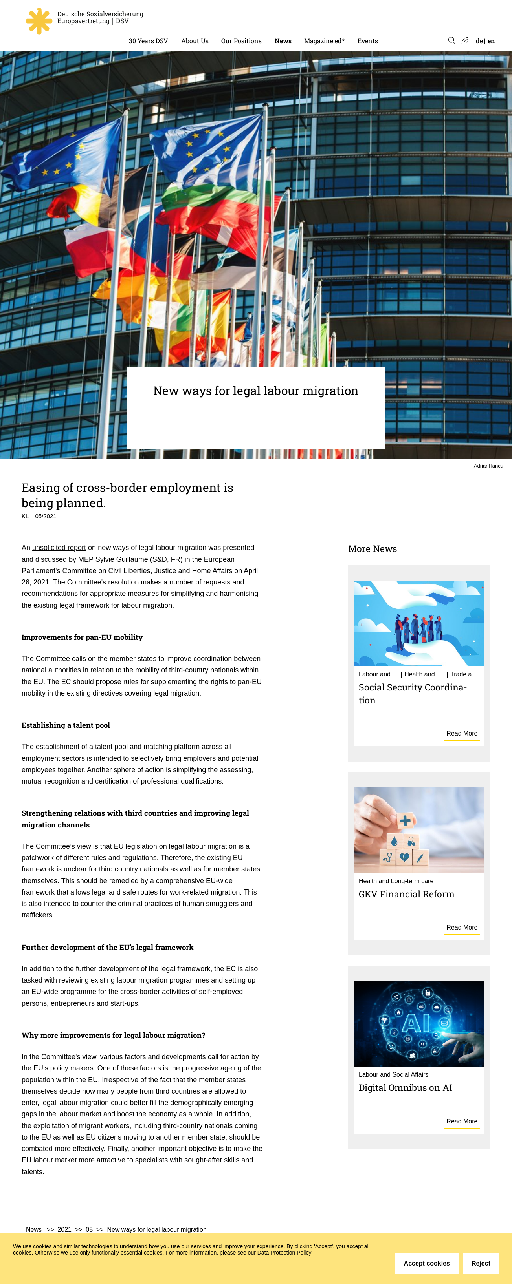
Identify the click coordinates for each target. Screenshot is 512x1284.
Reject (481, 1263)
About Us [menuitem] (195, 41)
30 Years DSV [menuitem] (148, 41)
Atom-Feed (464, 41)
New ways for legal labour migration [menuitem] (156, 1229)
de (479, 41)
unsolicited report (59, 548)
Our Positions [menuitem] (241, 41)
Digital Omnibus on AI (405, 1087)
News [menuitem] (283, 41)
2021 (64, 1229)
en (491, 41)
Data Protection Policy (284, 1252)
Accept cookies (427, 1263)
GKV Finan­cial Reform (407, 894)
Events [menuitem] (368, 41)
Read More (461, 733)
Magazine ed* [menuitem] (324, 41)
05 (89, 1229)
